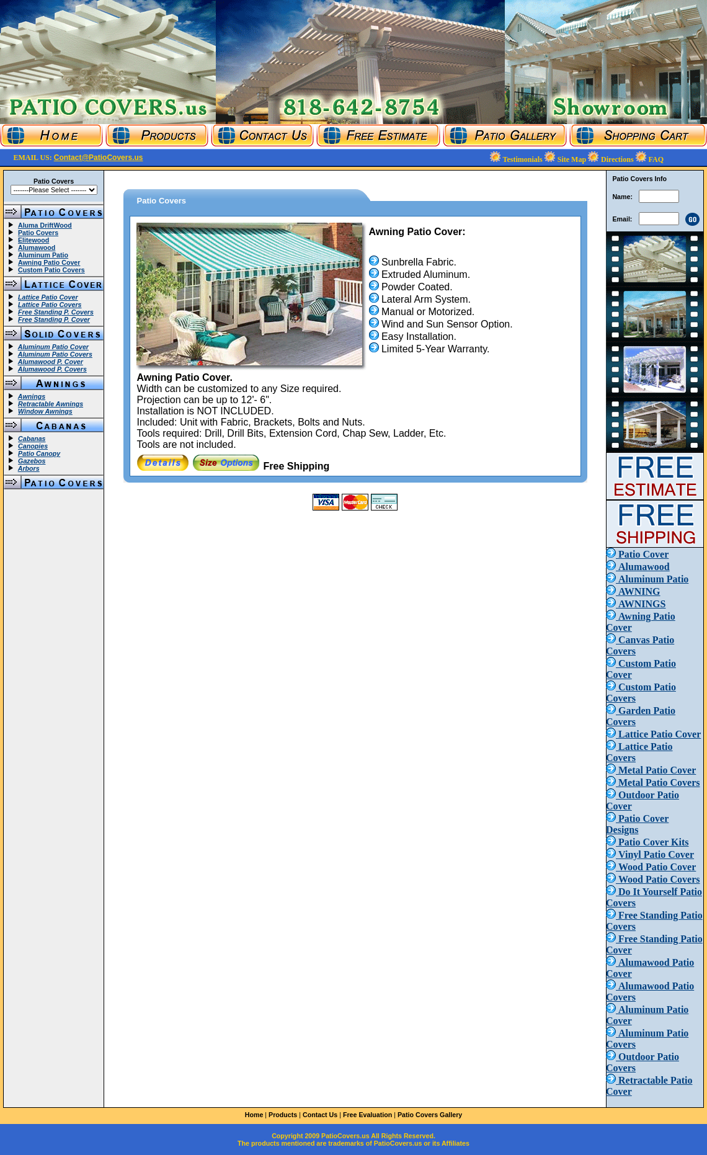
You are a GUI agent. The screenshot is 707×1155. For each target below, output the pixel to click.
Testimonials (524, 159)
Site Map (573, 159)
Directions (618, 159)
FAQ (656, 159)
